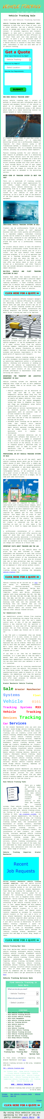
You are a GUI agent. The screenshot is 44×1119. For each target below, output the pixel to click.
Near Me (13, 1096)
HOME (18, 12)
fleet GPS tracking (32, 802)
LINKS (22, 12)
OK (38, 1117)
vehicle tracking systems (30, 740)
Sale (36, 582)
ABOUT (27, 12)
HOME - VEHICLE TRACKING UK (22, 1084)
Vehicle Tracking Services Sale (18, 978)
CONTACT (32, 12)
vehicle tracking (16, 100)
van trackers (13, 760)
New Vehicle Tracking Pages (21, 1094)
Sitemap (4, 1094)
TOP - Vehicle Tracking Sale (13, 1068)
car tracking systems (27, 814)
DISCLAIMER (38, 12)
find (8, 949)
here (4, 974)
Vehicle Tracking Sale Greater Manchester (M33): (22, 23)
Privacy (39, 1100)
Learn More (28, 1117)
